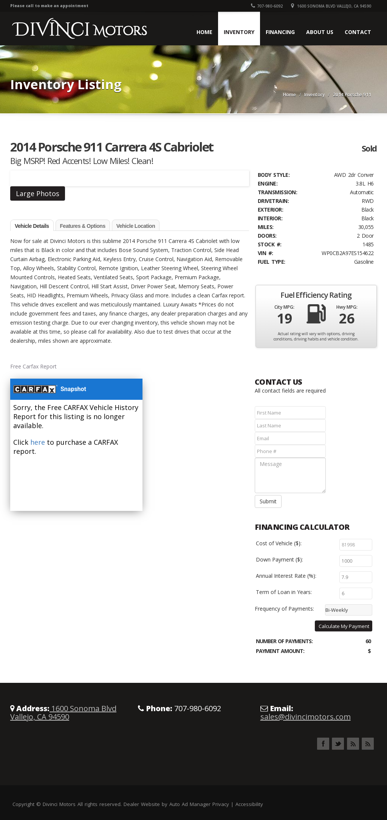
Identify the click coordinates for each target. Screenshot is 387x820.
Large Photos (37, 193)
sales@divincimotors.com (305, 717)
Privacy (220, 804)
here (37, 442)
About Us (319, 32)
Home (204, 32)
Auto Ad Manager (190, 804)
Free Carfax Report (33, 366)
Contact (358, 32)
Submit (268, 501)
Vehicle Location (135, 226)
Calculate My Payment (344, 626)
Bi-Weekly (336, 609)
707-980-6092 (267, 6)
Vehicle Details (32, 226)
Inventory (239, 32)
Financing (280, 32)
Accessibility (249, 804)
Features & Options (82, 226)
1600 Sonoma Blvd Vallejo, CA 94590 (331, 6)
